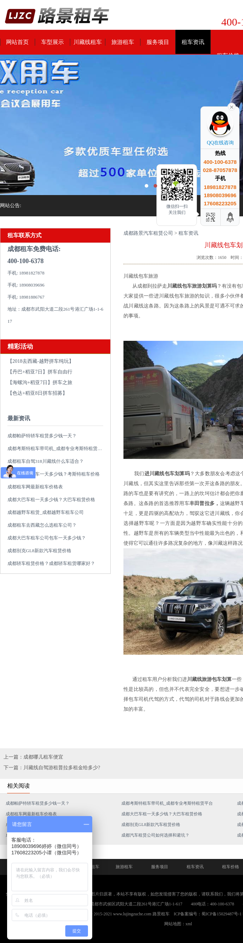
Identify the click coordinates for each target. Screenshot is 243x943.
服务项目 (158, 42)
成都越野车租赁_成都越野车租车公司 (45, 512)
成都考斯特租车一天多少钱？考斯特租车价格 (53, 474)
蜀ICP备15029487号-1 (221, 913)
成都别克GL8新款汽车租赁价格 (39, 550)
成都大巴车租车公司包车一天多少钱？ (46, 537)
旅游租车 (122, 42)
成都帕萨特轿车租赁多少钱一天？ (42, 435)
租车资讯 (193, 42)
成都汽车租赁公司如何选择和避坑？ (155, 835)
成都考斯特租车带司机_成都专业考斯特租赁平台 (57, 448)
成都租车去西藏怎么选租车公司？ (42, 525)
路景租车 (161, 913)
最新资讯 (18, 418)
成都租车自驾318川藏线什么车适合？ (45, 461)
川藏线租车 (87, 42)
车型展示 (52, 42)
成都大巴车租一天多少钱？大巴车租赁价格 (51, 499)
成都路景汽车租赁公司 (148, 233)
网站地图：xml (178, 923)
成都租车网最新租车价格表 (35, 486)
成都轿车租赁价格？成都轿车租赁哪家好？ (51, 563)
